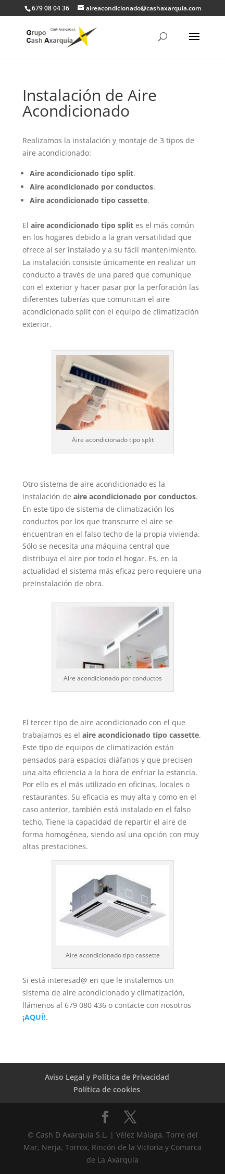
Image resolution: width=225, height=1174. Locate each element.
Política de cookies (106, 1089)
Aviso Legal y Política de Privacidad (107, 1077)
